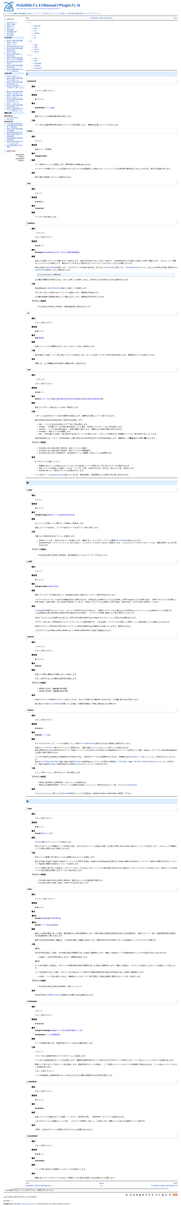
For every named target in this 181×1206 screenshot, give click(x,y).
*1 (149, 599)
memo (36, 49)
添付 (47, 13)
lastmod (37, 26)
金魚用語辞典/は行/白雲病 (15, 146)
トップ (7, 13)
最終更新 (79, 13)
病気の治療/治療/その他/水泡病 (15, 55)
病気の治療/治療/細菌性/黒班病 (15, 49)
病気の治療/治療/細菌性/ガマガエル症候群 (15, 59)
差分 (29, 13)
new (35, 61)
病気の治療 (11, 24)
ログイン (95, 13)
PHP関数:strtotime (53, 995)
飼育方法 (10, 26)
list (35, 31)
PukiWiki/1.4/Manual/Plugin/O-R (164, 1186)
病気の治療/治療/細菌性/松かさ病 (15, 41)
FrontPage (121, 540)
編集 (15, 13)
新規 (62, 13)
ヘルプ (87, 13)
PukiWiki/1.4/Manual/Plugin (101, 18)
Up (101, 1186)
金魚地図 (10, 34)
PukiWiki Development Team (28, 1204)
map (35, 45)
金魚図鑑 (10, 30)
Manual (49, 5)
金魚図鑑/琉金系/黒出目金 (15, 62)
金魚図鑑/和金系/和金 (15, 132)
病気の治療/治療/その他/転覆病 (15, 135)
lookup (36, 33)
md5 (35, 47)
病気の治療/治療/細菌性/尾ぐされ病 (15, 92)
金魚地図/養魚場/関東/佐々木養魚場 (15, 126)
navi (35, 58)
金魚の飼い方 (12, 23)
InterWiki (51, 267)
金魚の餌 (10, 35)
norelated (38, 68)
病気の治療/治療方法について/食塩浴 (15, 70)
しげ (11, 1201)
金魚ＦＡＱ (11, 28)
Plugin (65, 5)
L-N (77, 5)
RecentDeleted (12, 118)
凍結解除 (22, 13)
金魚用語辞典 (12, 32)
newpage (37, 63)
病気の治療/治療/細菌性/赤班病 (15, 66)
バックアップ (38, 13)
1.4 (38, 5)
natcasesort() (58, 475)
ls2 (35, 38)
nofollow (37, 66)
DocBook (38, 842)
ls (34, 35)
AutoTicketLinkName (14, 123)
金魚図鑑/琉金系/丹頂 (15, 46)
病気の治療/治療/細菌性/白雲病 (15, 100)
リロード (53, 13)
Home (101, 1183)
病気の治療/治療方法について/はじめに (15, 142)
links (36, 28)
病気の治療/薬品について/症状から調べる (15, 88)
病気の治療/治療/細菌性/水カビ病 (15, 96)
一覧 (68, 13)
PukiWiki (24, 5)
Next (175, 18)
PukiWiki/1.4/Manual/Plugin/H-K (39, 1186)
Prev (27, 18)
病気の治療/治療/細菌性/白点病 (15, 79)
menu (36, 52)
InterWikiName (131, 267)
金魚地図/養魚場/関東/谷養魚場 (15, 139)
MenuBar (89, 743)
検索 (73, 13)
